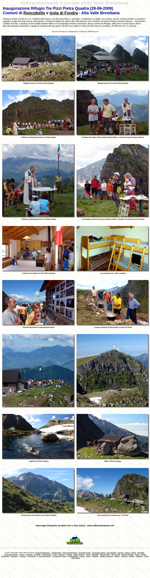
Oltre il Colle (115, 554)
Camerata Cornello (11, 554)
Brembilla (140, 553)
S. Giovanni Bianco (44, 556)
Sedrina (82, 556)
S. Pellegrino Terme (59, 556)
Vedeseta (139, 556)
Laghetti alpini (56, 553)
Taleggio (95, 556)
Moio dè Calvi (105, 554)
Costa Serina (46, 554)
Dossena (61, 554)
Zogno (146, 556)
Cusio (55, 554)
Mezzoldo (95, 554)
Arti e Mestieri (111, 553)
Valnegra (124, 556)
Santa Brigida (73, 556)
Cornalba (37, 554)
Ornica (137, 554)
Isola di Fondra (64, 13)
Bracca (127, 553)
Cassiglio (29, 554)
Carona (22, 554)
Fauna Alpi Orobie (98, 553)
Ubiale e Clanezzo (106, 556)
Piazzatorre (14, 556)
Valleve (117, 556)
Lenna (88, 554)
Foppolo (69, 554)
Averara (120, 553)
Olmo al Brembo (127, 554)
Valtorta (131, 556)
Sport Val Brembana (70, 553)
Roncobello (34, 13)
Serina (88, 556)
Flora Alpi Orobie (85, 553)
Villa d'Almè (75, 558)
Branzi (133, 553)
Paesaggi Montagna (42, 553)
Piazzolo (23, 556)
